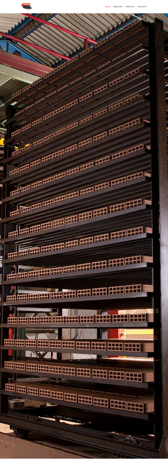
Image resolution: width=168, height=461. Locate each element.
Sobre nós (117, 7)
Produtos (130, 7)
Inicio (107, 7)
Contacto (142, 7)
